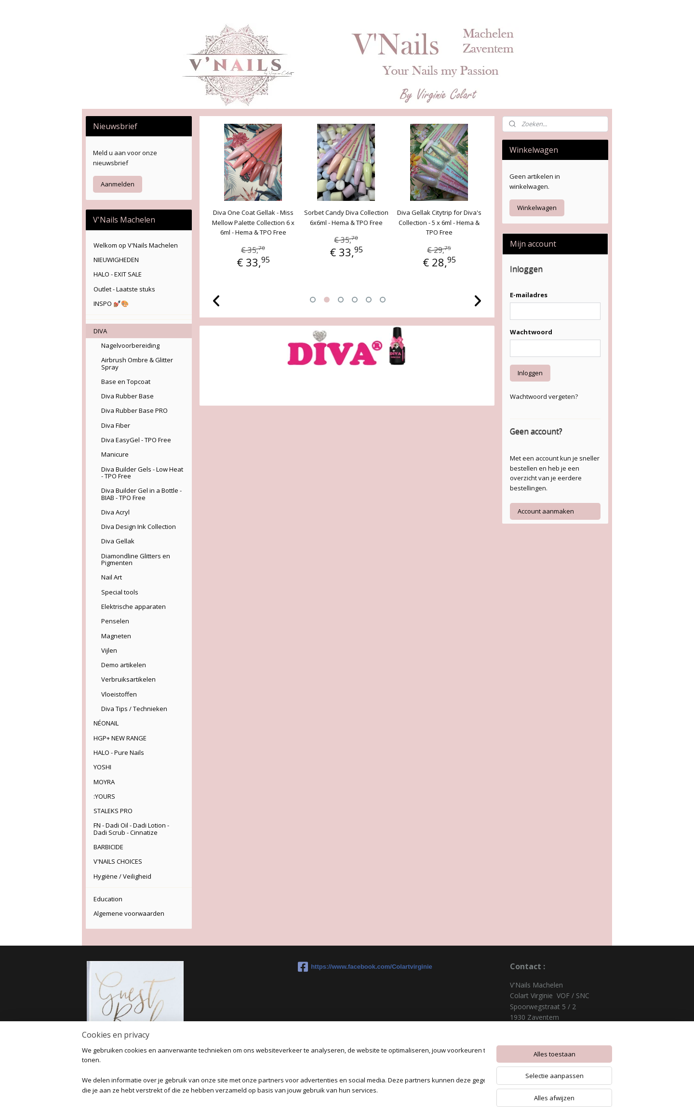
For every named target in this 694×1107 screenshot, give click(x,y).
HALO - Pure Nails (118, 752)
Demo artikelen (123, 664)
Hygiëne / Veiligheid (122, 876)
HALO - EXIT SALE (117, 274)
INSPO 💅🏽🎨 (111, 303)
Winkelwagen (537, 207)
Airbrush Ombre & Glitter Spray (137, 363)
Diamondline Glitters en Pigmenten (135, 559)
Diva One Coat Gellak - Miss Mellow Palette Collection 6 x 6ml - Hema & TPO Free (254, 222)
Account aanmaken (546, 511)
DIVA (100, 331)
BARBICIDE (108, 847)
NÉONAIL (106, 723)
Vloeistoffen (119, 694)
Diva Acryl (115, 512)
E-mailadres (528, 294)
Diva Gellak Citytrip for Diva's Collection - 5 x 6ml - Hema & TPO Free (440, 222)
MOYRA (104, 782)
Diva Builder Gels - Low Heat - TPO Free (142, 472)
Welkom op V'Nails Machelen (135, 245)
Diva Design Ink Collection (138, 526)
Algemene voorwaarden (128, 913)
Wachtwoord (531, 332)
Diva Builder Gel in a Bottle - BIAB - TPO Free (141, 493)
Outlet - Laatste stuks (124, 289)
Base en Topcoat (125, 381)
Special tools (119, 592)
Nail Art (111, 577)
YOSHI (102, 767)
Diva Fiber (115, 425)
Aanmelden (117, 184)
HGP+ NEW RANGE (120, 738)
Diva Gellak (117, 541)
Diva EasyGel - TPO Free (136, 439)
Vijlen (109, 650)
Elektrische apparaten (133, 606)
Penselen (115, 621)
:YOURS (104, 796)
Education (107, 899)
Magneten (116, 636)
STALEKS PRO (113, 810)
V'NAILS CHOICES (117, 861)
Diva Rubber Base (127, 396)
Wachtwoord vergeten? (544, 396)
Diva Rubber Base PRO (134, 410)
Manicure (115, 454)
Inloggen (530, 373)
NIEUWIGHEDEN (116, 259)
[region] (283, 1071)
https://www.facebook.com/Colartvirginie (347, 967)
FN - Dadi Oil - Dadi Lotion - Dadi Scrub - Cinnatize (131, 828)
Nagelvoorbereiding (130, 345)
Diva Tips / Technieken (134, 708)
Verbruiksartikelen (128, 679)
